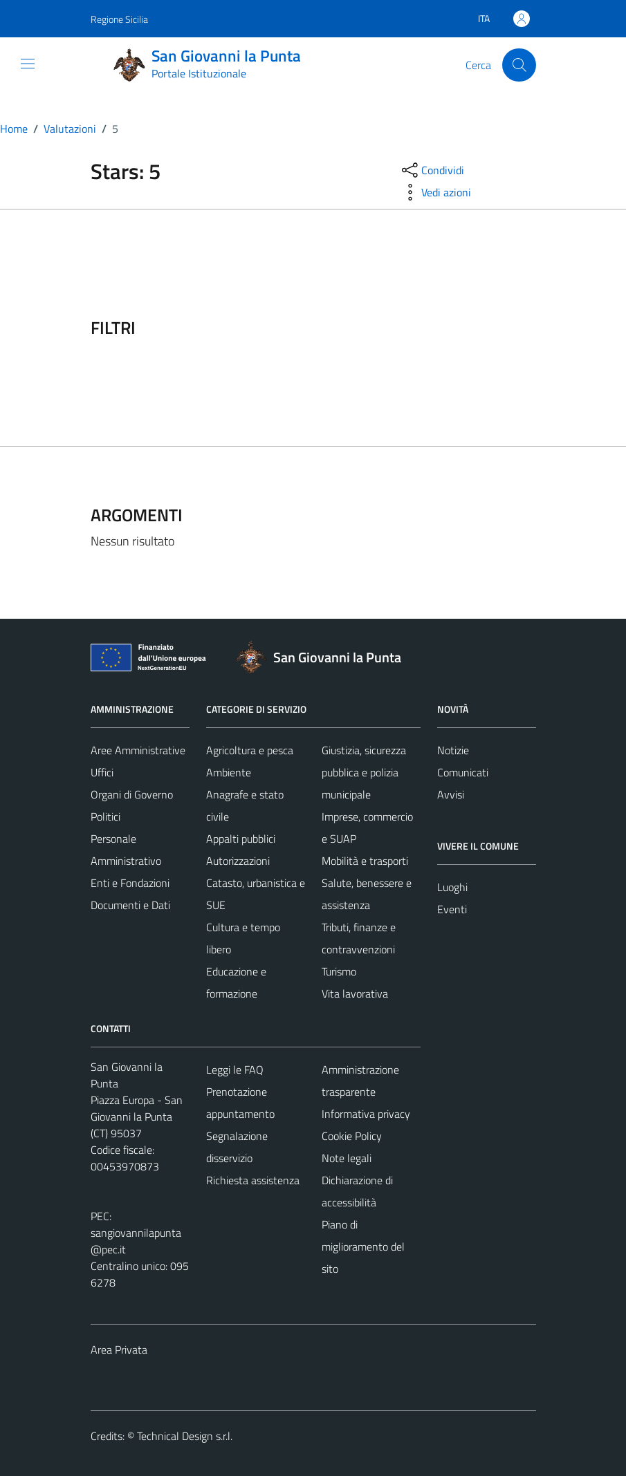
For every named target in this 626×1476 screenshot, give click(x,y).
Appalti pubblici (240, 838)
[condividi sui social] (431, 170)
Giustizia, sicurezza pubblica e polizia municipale (364, 772)
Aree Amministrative (138, 750)
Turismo (339, 971)
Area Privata (119, 1349)
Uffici (102, 772)
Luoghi (452, 887)
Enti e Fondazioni (130, 883)
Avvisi (450, 794)
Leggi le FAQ (235, 1069)
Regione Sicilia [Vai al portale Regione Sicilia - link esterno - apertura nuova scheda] (119, 19)
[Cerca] (518, 65)
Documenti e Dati (130, 905)
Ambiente (228, 772)
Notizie (453, 750)
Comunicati (462, 772)
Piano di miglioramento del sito (363, 1246)
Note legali (346, 1158)
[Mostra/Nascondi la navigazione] (27, 63)
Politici (105, 816)
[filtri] (432, 328)
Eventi (452, 909)
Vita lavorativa (355, 993)
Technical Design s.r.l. (184, 1436)
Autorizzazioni (238, 860)
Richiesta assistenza (253, 1180)
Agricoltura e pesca (249, 750)
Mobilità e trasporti (365, 860)
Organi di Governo (132, 794)
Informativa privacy (366, 1113)
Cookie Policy (352, 1136)
